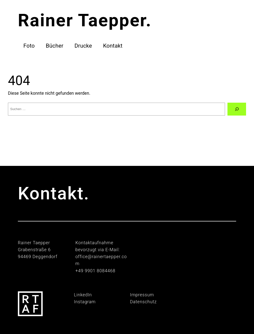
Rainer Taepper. (85, 20)
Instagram (85, 301)
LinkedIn (83, 294)
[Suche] (236, 109)
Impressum (142, 294)
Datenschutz (143, 301)
